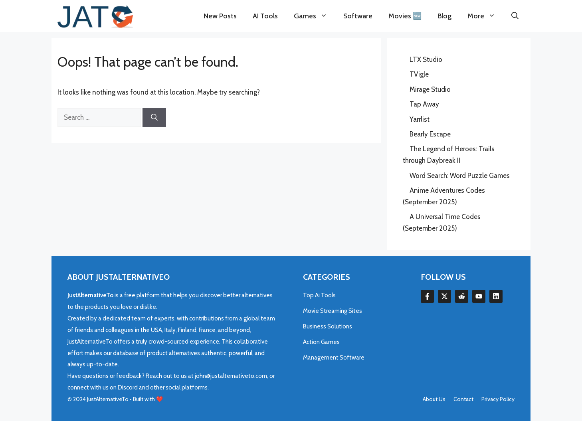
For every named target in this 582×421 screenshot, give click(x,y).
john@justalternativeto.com (231, 375)
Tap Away (424, 104)
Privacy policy (498, 399)
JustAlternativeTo (108, 399)
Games (314, 16)
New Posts (220, 16)
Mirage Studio (430, 89)
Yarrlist (420, 119)
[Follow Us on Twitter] (444, 296)
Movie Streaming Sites (332, 310)
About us (434, 399)
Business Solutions (327, 326)
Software (357, 16)
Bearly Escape (430, 134)
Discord (128, 387)
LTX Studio (426, 59)
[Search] (154, 117)
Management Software (333, 357)
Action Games (321, 342)
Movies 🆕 (405, 16)
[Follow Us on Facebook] (427, 296)
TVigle (419, 74)
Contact (463, 399)
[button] (515, 16)
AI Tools (265, 16)
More (485, 16)
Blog (444, 16)
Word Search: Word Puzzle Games (460, 176)
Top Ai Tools (319, 295)
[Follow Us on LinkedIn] (461, 296)
